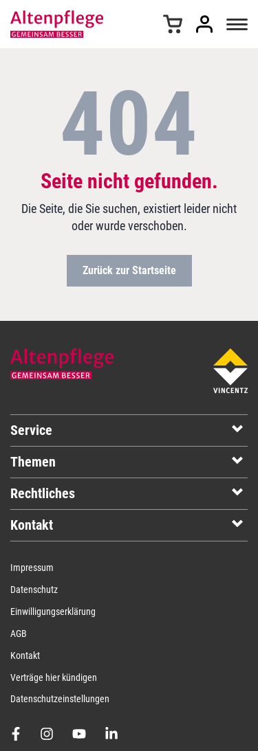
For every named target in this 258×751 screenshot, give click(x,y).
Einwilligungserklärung (53, 611)
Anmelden (204, 24)
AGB (18, 633)
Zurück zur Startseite (129, 270)
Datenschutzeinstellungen (59, 698)
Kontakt (25, 655)
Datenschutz (34, 589)
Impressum (32, 567)
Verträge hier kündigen (53, 677)
